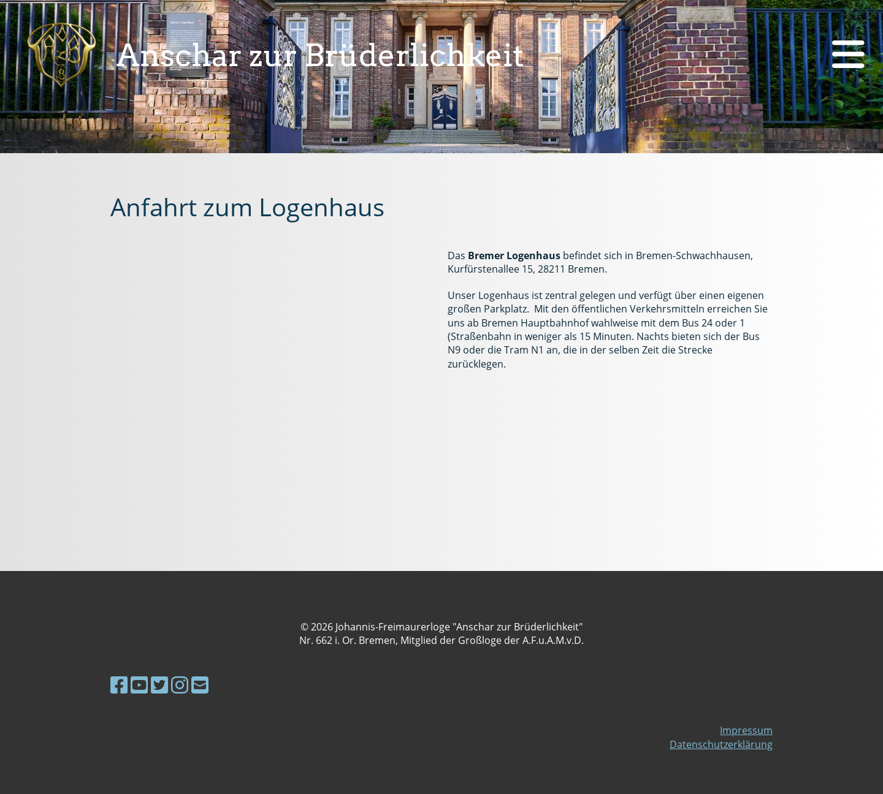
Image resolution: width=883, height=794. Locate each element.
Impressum (746, 730)
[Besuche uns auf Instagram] (179, 684)
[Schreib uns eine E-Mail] (199, 684)
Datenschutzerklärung (721, 744)
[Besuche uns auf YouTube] (139, 684)
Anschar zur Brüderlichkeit (320, 55)
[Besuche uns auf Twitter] (159, 684)
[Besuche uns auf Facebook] (119, 684)
